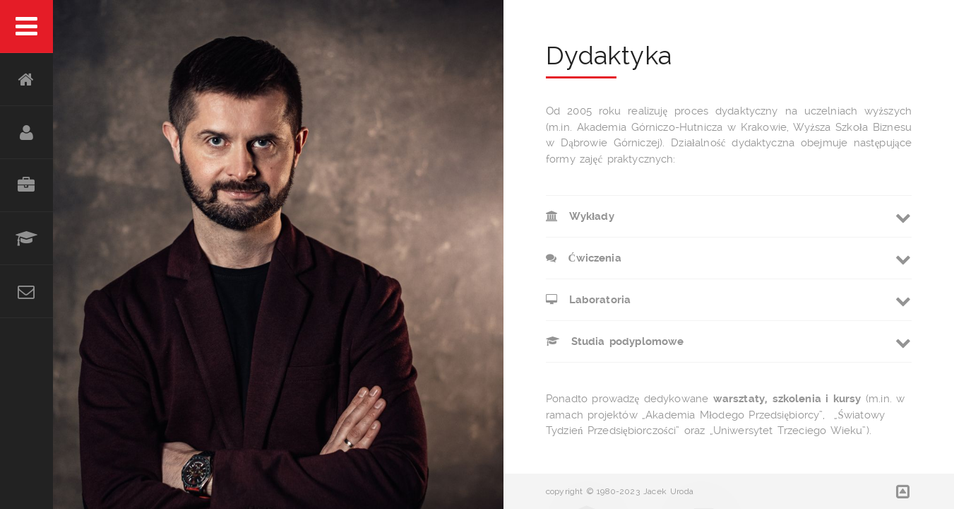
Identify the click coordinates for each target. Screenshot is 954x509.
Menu (26, 26)
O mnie (26, 132)
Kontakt (26, 291)
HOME (26, 79)
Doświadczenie (26, 185)
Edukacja (26, 238)
